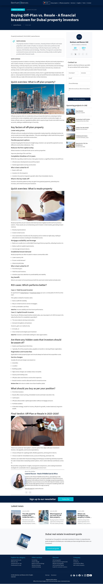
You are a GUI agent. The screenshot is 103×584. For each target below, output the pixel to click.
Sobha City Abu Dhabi (82, 127)
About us (75, 560)
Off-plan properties (64, 3)
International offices (78, 563)
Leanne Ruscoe (35, 36)
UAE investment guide (58, 565)
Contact (89, 3)
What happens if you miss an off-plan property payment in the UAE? (56, 517)
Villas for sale (14, 562)
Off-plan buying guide (58, 563)
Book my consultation (79, 99)
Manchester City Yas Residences (82, 144)
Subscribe (65, 499)
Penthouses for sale (16, 565)
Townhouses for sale (16, 563)
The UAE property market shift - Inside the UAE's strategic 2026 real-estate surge (29, 517)
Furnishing (34, 560)
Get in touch (34, 468)
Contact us (76, 562)
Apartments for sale (16, 560)
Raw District (79, 111)
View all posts (29, 488)
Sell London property (78, 565)
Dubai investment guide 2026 (60, 562)
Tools (84, 3)
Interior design (35, 562)
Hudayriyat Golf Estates (83, 119)
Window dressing (36, 565)
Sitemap (47, 575)
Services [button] (73, 3)
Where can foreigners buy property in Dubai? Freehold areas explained (84, 517)
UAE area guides (57, 560)
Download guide (53, 549)
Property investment (17, 36)
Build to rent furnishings (38, 563)
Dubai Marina (24, 293)
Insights (79, 3)
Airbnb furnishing (36, 567)
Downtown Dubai (35, 293)
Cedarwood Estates (81, 136)
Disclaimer (53, 575)
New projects (54, 3)
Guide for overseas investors (60, 567)
